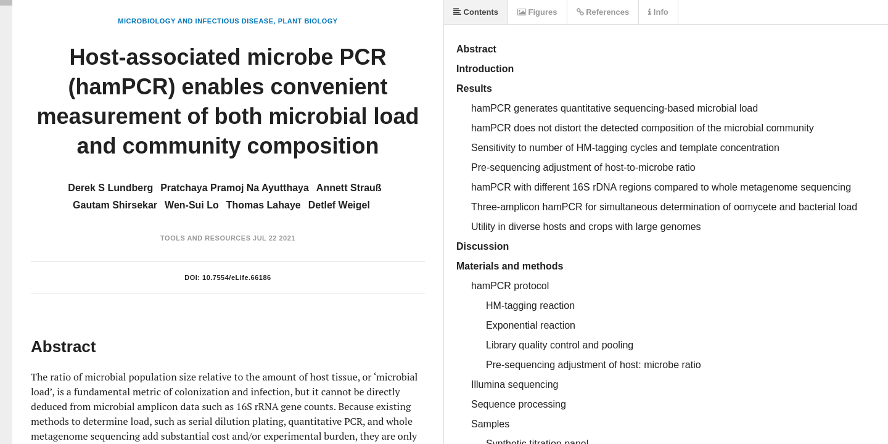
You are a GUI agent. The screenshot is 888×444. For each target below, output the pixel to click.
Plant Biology (308, 21)
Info (658, 12)
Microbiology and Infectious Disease (195, 21)
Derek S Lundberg (110, 188)
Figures (537, 12)
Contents (475, 12)
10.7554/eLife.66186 (236, 277)
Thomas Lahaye (263, 205)
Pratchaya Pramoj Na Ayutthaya (234, 188)
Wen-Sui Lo (192, 205)
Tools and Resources (205, 238)
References (603, 12)
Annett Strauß (349, 188)
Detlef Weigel (339, 205)
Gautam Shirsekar (115, 205)
